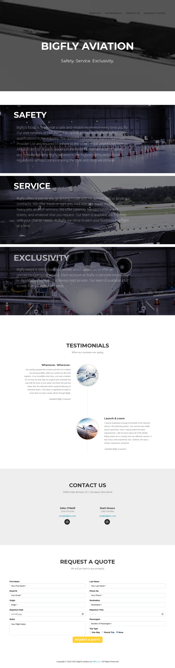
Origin (12, 600)
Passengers (95, 619)
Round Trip (109, 632)
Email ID (13, 591)
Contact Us (133, 13)
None (121, 632)
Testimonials (113, 13)
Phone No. (94, 591)
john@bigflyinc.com (67, 516)
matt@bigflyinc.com (107, 516)
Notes (12, 619)
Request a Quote (154, 13)
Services (95, 13)
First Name (14, 581)
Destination (95, 600)
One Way (96, 632)
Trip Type (94, 629)
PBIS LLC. (96, 661)
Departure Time (96, 610)
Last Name (94, 581)
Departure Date (16, 610)
